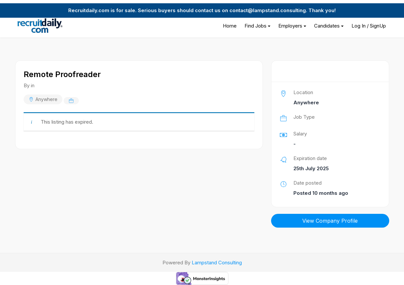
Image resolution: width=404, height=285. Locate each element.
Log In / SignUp (368, 26)
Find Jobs (255, 26)
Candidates (327, 26)
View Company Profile (330, 220)
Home (230, 26)
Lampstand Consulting (217, 262)
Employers (290, 26)
